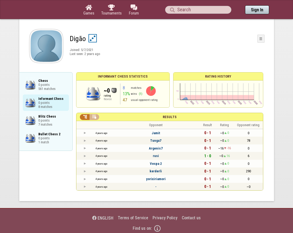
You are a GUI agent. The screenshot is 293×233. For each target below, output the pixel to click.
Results (170, 117)
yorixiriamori (156, 179)
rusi (156, 156)
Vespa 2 (156, 164)
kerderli (156, 171)
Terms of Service (133, 217)
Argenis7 (156, 148)
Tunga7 (155, 141)
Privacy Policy (165, 217)
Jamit (156, 133)
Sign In (257, 9)
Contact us (191, 217)
